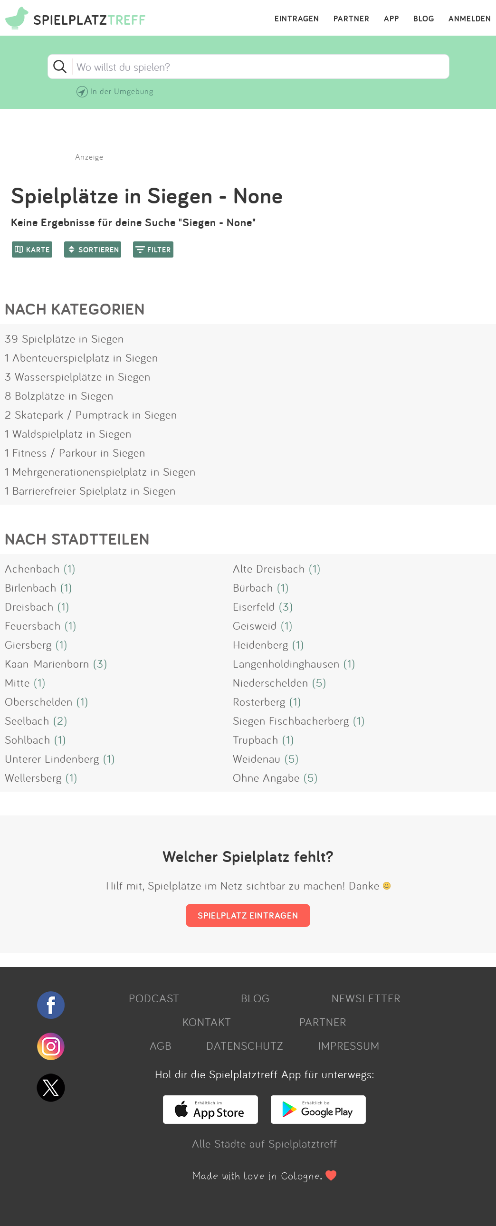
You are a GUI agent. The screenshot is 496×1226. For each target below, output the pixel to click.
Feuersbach (33, 625)
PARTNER (352, 19)
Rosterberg (259, 701)
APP (391, 19)
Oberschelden (39, 701)
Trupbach (255, 739)
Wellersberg (33, 777)
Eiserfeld (254, 606)
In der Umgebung (121, 91)
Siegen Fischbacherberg (291, 720)
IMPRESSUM (349, 1045)
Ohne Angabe (266, 777)
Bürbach (253, 587)
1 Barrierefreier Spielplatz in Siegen (90, 490)
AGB (161, 1045)
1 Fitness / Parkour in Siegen (75, 452)
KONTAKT (206, 1022)
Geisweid (255, 625)
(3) (286, 606)
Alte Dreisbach (269, 568)
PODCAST (154, 998)
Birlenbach (31, 587)
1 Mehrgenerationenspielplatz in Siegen (100, 471)
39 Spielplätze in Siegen (64, 338)
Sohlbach (27, 739)
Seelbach (27, 720)
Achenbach (32, 568)
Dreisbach (29, 606)
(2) (60, 720)
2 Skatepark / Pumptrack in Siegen (91, 414)
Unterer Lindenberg (52, 758)
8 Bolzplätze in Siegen (59, 395)
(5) (319, 682)
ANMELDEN (469, 19)
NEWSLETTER (366, 998)
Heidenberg (260, 644)
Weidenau (257, 758)
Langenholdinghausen (286, 663)
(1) (70, 568)
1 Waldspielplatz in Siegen (68, 433)
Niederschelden (270, 682)
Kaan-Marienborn (47, 663)
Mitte (17, 682)
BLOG (423, 19)
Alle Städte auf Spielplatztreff (264, 1143)
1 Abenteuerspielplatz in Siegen (81, 357)
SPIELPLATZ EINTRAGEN (248, 915)
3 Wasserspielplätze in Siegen (78, 376)
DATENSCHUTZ (244, 1045)
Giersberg (28, 644)
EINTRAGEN (297, 19)
